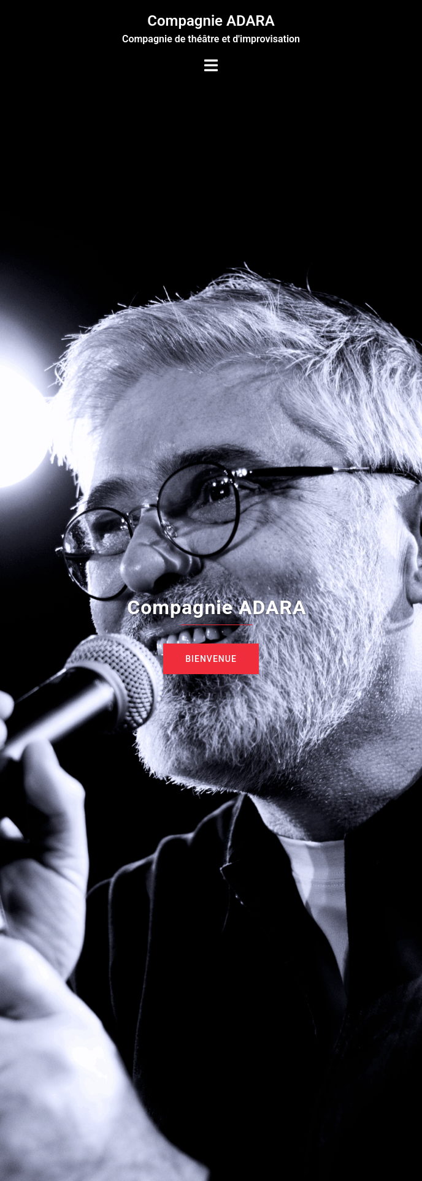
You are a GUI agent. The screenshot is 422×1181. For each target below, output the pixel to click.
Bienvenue (211, 659)
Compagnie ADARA (210, 20)
